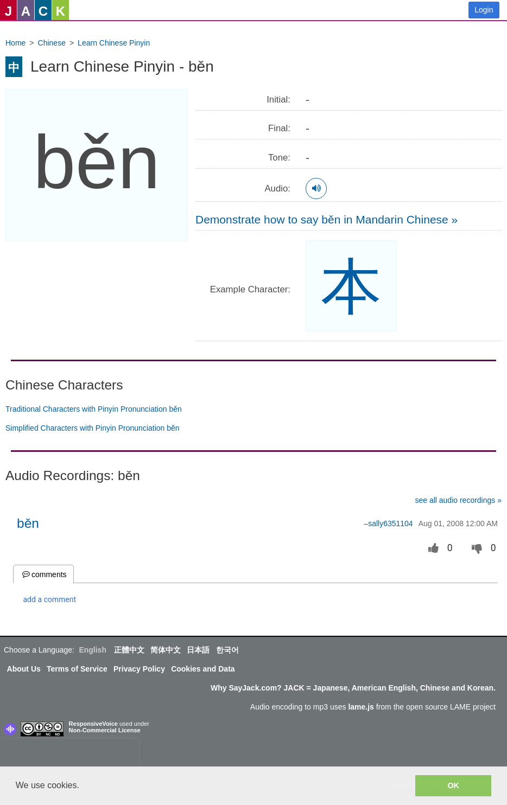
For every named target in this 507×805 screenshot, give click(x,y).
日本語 (198, 650)
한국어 (227, 650)
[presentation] (69, 754)
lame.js (360, 706)
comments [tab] (43, 574)
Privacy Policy (139, 669)
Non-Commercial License (105, 730)
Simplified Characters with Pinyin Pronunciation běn (92, 428)
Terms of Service (77, 669)
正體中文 (129, 650)
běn (28, 523)
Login (483, 9)
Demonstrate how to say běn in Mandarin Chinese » (326, 219)
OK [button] (453, 785)
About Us (24, 669)
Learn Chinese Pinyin (114, 43)
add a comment (50, 599)
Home (15, 43)
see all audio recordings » (458, 500)
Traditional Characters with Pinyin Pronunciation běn (93, 409)
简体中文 (165, 650)
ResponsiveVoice (93, 723)
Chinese (52, 43)
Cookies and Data (203, 669)
